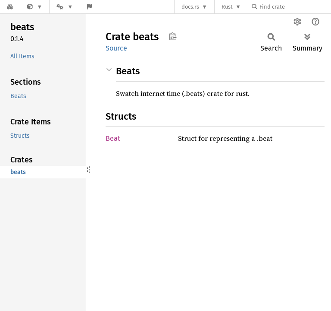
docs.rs (190, 6)
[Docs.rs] (10, 6)
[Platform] (65, 6)
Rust (227, 6)
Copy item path (173, 36)
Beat (113, 138)
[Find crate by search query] (295, 6)
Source (116, 48)
